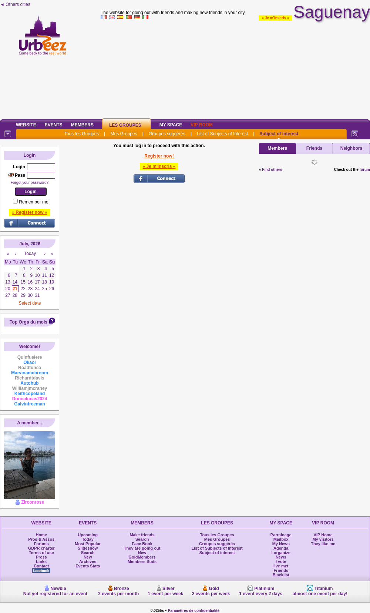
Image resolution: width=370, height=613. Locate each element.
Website (26, 124)
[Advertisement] (235, 68)
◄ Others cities (15, 4)
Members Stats (142, 561)
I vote (281, 561)
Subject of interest (278, 133)
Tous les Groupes (81, 133)
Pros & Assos (41, 539)
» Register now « (29, 212)
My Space (170, 124)
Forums (41, 543)
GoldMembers (141, 557)
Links (41, 561)
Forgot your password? (29, 182)
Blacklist (281, 575)
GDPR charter (41, 548)
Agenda (280, 548)
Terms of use (41, 552)
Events (54, 124)
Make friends (142, 535)
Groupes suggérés (167, 133)
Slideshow (88, 548)
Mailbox (281, 539)
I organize (281, 552)
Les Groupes (125, 125)
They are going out (142, 548)
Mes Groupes (124, 133)
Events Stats (87, 566)
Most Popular (88, 543)
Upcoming (88, 535)
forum (365, 170)
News (281, 557)
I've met (281, 566)
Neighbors (351, 148)
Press (41, 557)
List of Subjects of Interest (222, 133)
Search (88, 552)
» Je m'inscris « (275, 18)
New (88, 557)
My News (281, 543)
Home (41, 535)
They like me (323, 543)
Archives (87, 561)
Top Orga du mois (28, 322)
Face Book (142, 543)
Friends (314, 148)
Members (82, 124)
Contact (41, 566)
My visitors (322, 539)
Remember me (33, 202)
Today (88, 539)
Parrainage (281, 535)
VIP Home (323, 535)
